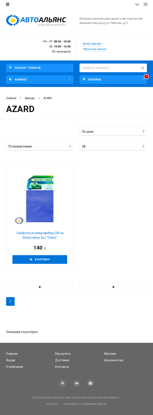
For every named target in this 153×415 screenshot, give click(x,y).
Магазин (110, 353)
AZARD (47, 98)
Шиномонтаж (113, 360)
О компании (14, 366)
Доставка (62, 360)
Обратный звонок (95, 49)
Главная (11, 98)
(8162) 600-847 (92, 43)
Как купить (63, 353)
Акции (10, 360)
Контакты (62, 366)
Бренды (30, 98)
